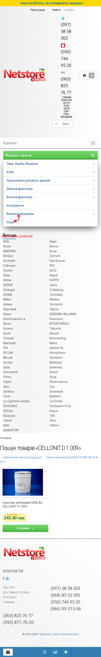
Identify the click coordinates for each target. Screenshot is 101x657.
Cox (52, 386)
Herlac (7, 280)
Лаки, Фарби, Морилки (22, 163)
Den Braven (57, 260)
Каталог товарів (18, 155)
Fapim (7, 381)
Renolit (54, 333)
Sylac (6, 367)
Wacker (55, 299)
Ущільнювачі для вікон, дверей (28, 180)
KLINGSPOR (11, 430)
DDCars (8, 411)
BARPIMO (9, 251)
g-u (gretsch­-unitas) (16, 401)
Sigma (54, 309)
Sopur (7, 314)
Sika (6, 386)
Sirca (53, 377)
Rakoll (54, 275)
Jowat (7, 420)
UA (66, 9)
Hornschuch (57, 352)
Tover (7, 396)
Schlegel (9, 290)
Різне (10, 222)
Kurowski (9, 415)
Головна (5, 438)
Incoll (6, 333)
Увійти (56, 9)
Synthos (8, 391)
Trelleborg (56, 290)
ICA (5, 348)
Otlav (6, 275)
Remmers (56, 319)
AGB (6, 241)
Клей (10, 172)
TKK (52, 415)
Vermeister (10, 372)
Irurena (8, 328)
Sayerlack (9, 309)
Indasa (7, 304)
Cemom (55, 256)
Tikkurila (55, 328)
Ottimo (54, 425)
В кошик (25, 528)
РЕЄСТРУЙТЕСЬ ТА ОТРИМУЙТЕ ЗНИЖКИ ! (52, 3)
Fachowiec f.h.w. (60, 406)
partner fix (56, 348)
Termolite (56, 294)
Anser (7, 246)
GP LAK (8, 352)
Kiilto (6, 425)
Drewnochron (59, 381)
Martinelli (9, 343)
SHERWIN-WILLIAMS (63, 314)
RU (72, 9)
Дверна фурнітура (20, 188)
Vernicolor (56, 304)
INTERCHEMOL (59, 323)
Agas (53, 241)
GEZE (53, 270)
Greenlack (56, 391)
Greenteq (56, 367)
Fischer (8, 270)
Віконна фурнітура (19, 197)
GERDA (8, 285)
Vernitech (56, 357)
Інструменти (15, 205)
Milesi (7, 299)
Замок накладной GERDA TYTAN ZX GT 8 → (73, 457)
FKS (52, 265)
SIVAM (7, 294)
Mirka (53, 343)
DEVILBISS (10, 406)
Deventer (9, 260)
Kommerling (58, 338)
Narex (7, 323)
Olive (53, 420)
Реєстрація (38, 9)
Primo (7, 377)
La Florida (56, 401)
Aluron (54, 246)
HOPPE (54, 280)
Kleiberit (55, 396)
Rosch (54, 372)
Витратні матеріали (20, 214)
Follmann (9, 265)
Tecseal (8, 338)
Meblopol (56, 362)
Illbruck (8, 357)
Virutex (8, 362)
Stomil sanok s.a (14, 319)
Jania (53, 285)
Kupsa (54, 411)
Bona (53, 251)
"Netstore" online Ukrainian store (59, 634)
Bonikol (8, 256)
